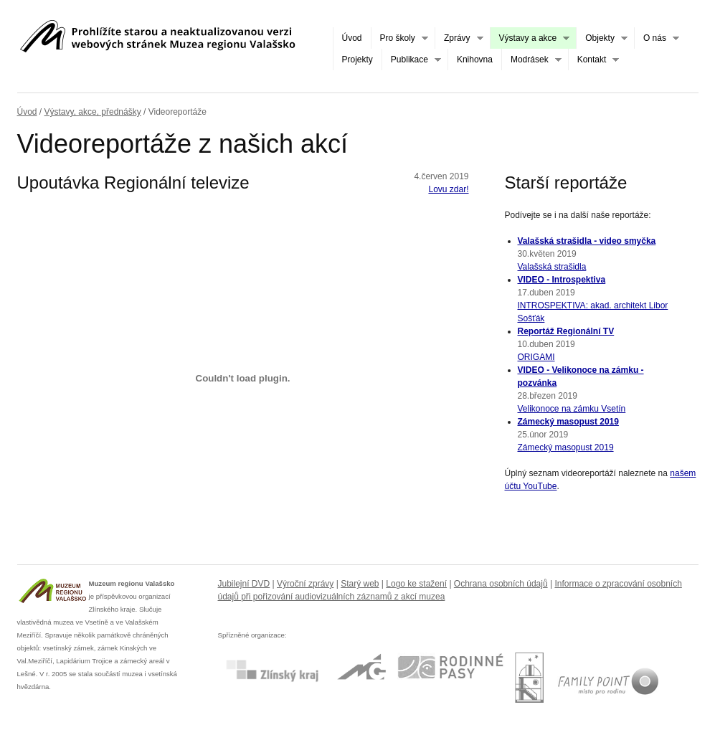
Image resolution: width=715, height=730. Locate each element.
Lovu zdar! (448, 189)
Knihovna (475, 59)
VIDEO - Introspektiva (562, 280)
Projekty (357, 59)
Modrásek (531, 59)
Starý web (360, 584)
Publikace (411, 59)
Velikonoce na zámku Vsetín (572, 409)
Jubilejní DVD (244, 584)
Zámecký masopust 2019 (568, 422)
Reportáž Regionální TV (566, 331)
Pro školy (399, 38)
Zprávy (459, 38)
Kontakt (594, 59)
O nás (656, 38)
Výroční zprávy (305, 584)
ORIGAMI (536, 357)
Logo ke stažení (416, 584)
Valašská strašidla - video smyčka (587, 241)
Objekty (602, 38)
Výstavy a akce (530, 38)
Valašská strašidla (552, 267)
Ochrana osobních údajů (501, 584)
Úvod (352, 38)
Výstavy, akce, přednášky (92, 112)
